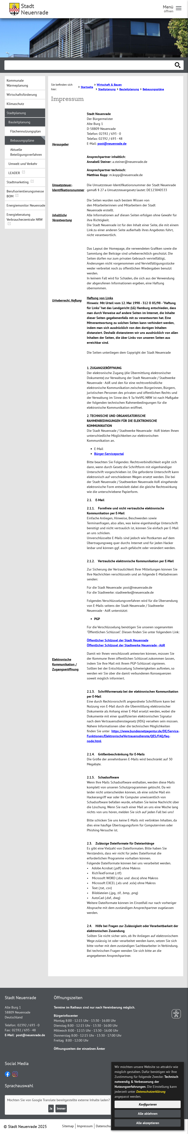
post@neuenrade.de (111, 143)
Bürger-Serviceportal (109, 454)
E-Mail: (10, 1035)
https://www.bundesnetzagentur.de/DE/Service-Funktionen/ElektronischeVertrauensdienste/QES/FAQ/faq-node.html (133, 736)
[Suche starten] (178, 65)
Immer (61, 1108)
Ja (51, 1108)
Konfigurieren (148, 1104)
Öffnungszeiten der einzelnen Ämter (79, 1049)
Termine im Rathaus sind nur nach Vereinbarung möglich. (94, 1007)
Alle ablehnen (148, 1113)
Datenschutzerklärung (150, 1091)
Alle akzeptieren (147, 1123)
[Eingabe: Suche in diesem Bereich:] (90, 65)
